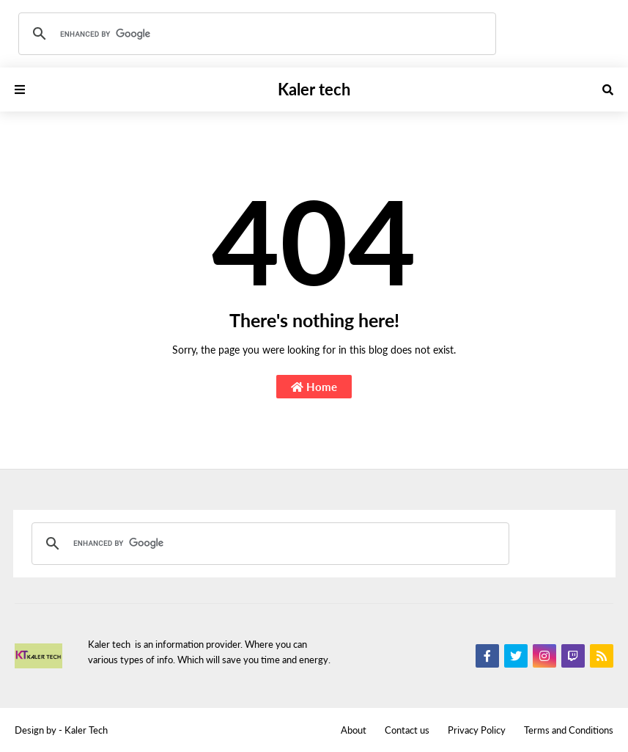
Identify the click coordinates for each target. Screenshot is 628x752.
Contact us (407, 730)
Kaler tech (314, 89)
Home (314, 386)
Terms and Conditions (568, 730)
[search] (255, 34)
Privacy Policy (477, 730)
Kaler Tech (86, 730)
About (353, 730)
